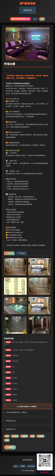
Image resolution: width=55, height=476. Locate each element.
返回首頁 (27, 10)
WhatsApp (31, 467)
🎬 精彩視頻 (21, 252)
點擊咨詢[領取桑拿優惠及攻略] (20, 19)
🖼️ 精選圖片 (9, 252)
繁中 (35, 19)
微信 (14, 467)
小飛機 (22, 467)
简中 (42, 19)
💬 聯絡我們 (10, 448)
